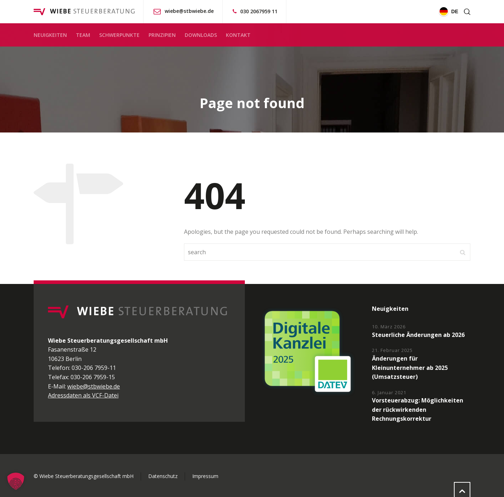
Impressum (205, 476)
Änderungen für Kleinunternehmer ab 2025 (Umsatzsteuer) (410, 367)
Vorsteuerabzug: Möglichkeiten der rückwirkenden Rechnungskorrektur (417, 409)
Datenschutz (163, 476)
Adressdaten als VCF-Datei (83, 395)
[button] (16, 481)
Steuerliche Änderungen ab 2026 (418, 335)
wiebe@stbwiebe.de (189, 11)
